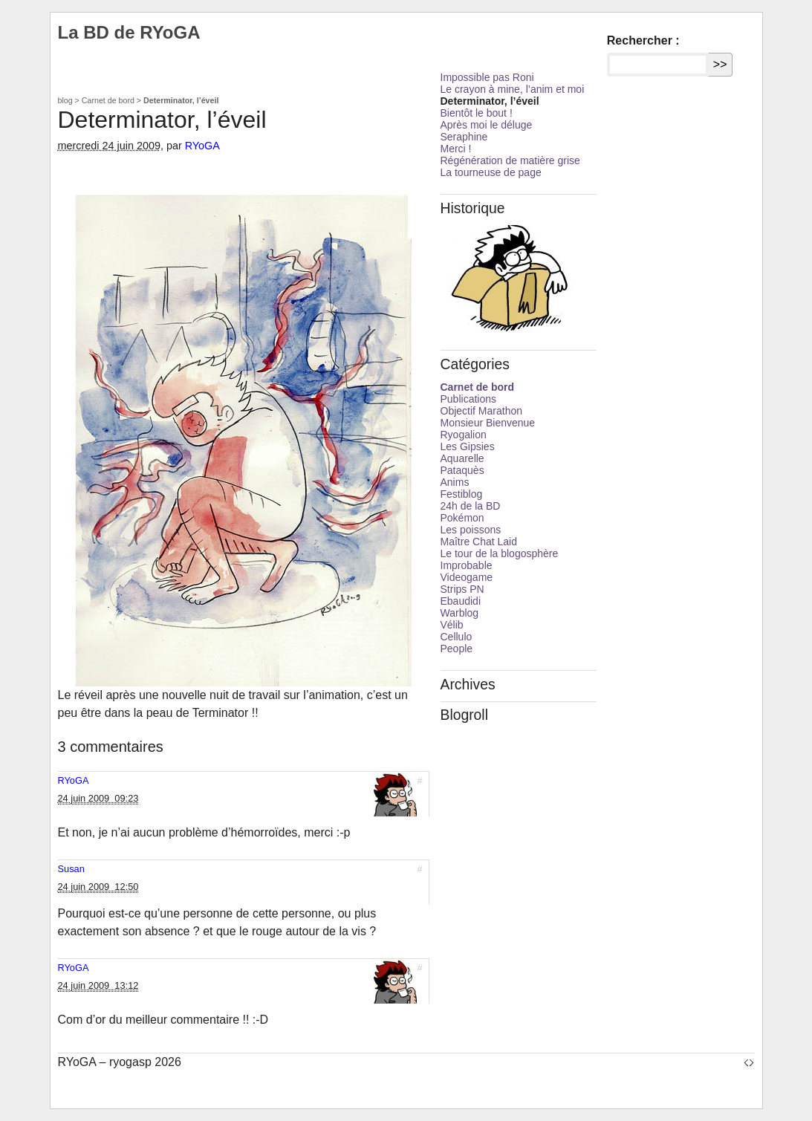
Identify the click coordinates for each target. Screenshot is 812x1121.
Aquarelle (462, 458)
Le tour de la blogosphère (500, 553)
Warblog (460, 613)
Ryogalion (464, 435)
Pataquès (462, 470)
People (457, 648)
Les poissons (471, 530)
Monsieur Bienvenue (488, 423)
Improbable (467, 565)
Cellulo (456, 637)
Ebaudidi (461, 601)
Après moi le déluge (487, 125)
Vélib (452, 625)
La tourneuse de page (491, 172)
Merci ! (456, 149)
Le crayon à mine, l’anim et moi (513, 89)
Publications (469, 399)
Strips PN (462, 589)
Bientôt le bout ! (477, 113)
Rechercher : (643, 40)
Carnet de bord (108, 100)
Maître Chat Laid (479, 541)
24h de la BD (471, 506)
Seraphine (464, 137)
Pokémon (462, 518)
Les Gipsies (468, 446)
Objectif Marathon (482, 411)
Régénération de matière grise (510, 160)
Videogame (467, 577)
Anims (455, 482)
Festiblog (462, 494)
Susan (71, 868)
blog (65, 100)
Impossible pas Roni (487, 77)
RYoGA (202, 146)
